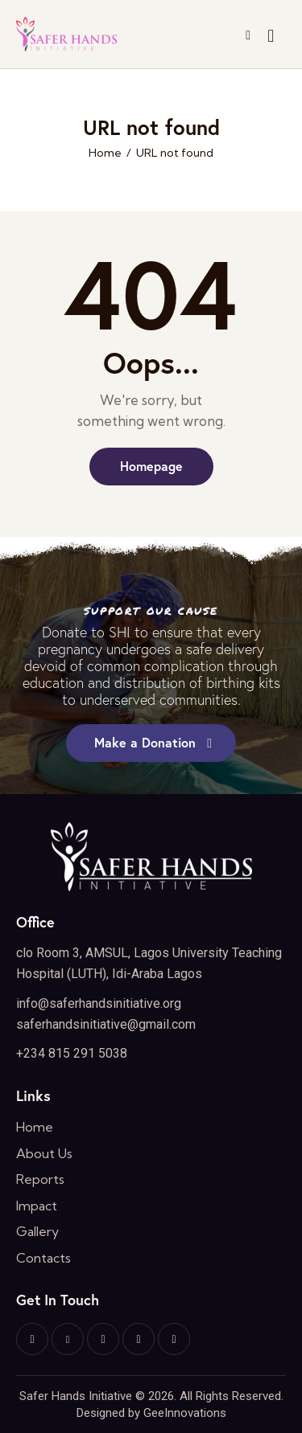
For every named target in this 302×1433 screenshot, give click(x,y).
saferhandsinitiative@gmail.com (106, 1024)
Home (105, 153)
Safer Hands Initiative (75, 1396)
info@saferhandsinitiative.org (98, 1003)
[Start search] (270, 36)
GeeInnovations (184, 1413)
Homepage (151, 465)
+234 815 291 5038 (71, 1053)
